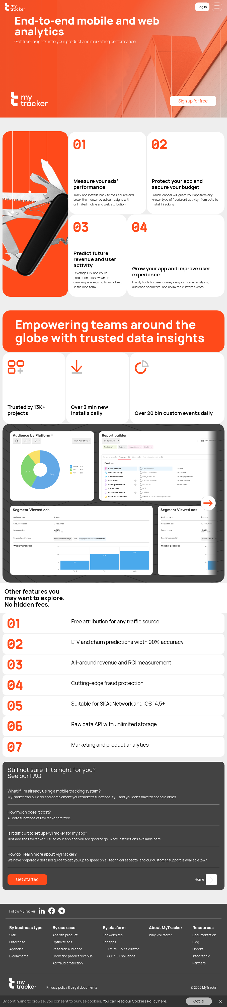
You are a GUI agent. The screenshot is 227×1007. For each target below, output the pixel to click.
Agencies (16, 949)
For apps (109, 942)
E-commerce (19, 956)
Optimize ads (62, 942)
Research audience (67, 949)
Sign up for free (193, 101)
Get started (27, 879)
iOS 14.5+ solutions (121, 956)
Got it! (198, 1001)
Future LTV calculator (123, 949)
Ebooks (197, 949)
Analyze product (65, 935)
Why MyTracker (160, 935)
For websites (113, 935)
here (157, 839)
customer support (166, 860)
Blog (195, 942)
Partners (199, 963)
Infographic (201, 956)
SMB (12, 935)
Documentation (204, 935)
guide (58, 860)
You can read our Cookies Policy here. (135, 1001)
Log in (202, 7)
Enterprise (17, 942)
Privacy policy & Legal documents (71, 987)
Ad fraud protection (68, 963)
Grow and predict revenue (73, 956)
